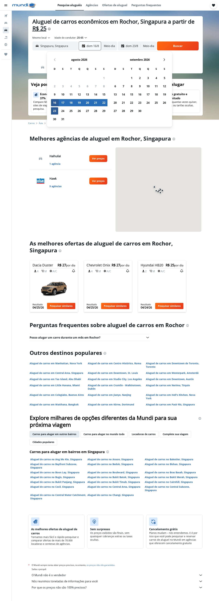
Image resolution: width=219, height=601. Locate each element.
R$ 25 (39, 28)
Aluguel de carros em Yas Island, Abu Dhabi (55, 379)
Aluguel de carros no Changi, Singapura (110, 495)
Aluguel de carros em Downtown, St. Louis (113, 373)
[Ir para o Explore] (5, 44)
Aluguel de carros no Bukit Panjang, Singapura (57, 482)
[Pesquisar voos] (5, 15)
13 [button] (87, 94)
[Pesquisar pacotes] (5, 37)
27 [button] (87, 111)
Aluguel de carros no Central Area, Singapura (113, 486)
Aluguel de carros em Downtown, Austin (170, 379)
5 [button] (79, 86)
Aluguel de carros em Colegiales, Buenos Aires (57, 394)
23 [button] (54, 111)
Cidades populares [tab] (43, 442)
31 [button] (62, 119)
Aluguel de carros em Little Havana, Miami (55, 385)
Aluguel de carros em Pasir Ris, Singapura (170, 404)
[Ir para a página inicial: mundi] (24, 5)
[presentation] (49, 29)
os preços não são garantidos (101, 565)
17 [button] (62, 103)
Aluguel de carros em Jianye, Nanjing (109, 394)
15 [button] (103, 94)
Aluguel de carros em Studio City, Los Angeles (115, 379)
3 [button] (63, 86)
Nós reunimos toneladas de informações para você (117, 581)
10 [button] (62, 94)
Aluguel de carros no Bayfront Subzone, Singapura (53, 465)
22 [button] (103, 103)
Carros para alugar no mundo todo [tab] (104, 434)
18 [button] (71, 103)
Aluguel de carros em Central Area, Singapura (56, 373)
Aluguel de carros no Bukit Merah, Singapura (171, 477)
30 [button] (54, 119)
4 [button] (71, 86)
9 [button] (54, 94)
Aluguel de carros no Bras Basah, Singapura (170, 472)
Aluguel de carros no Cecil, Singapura (52, 486)
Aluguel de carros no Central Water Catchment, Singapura (58, 496)
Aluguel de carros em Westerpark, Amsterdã (172, 373)
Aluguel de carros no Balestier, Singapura (169, 459)
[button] (6, 5)
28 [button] (95, 111)
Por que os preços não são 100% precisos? (117, 587)
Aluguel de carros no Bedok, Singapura (110, 464)
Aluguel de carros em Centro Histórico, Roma (114, 363)
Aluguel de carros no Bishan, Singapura (168, 464)
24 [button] (62, 111)
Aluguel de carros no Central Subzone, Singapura (167, 488)
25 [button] (71, 111)
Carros (31, 123)
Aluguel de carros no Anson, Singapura (110, 459)
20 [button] (87, 103)
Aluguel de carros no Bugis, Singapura (52, 477)
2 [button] (54, 86)
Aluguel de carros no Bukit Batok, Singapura (113, 477)
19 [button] (79, 103)
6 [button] (87, 86)
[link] (98, 158)
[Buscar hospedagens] (5, 23)
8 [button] (104, 86)
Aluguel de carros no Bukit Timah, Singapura (113, 482)
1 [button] (104, 78)
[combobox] (41, 37)
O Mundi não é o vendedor (117, 575)
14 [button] (95, 94)
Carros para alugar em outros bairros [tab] (54, 434)
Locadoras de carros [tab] (144, 434)
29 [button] (103, 111)
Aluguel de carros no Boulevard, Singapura (112, 472)
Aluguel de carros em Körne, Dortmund (111, 404)
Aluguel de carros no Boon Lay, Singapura (54, 472)
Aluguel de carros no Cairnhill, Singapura (169, 482)
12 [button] (79, 94)
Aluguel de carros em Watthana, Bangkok (54, 404)
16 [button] (54, 103)
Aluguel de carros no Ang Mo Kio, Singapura (56, 459)
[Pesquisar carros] (5, 30)
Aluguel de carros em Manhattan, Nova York (56, 363)
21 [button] (95, 103)
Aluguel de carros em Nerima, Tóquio (168, 385)
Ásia (41, 123)
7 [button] (95, 86)
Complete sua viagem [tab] (175, 434)
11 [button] (71, 94)
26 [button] (79, 111)
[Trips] (5, 54)
